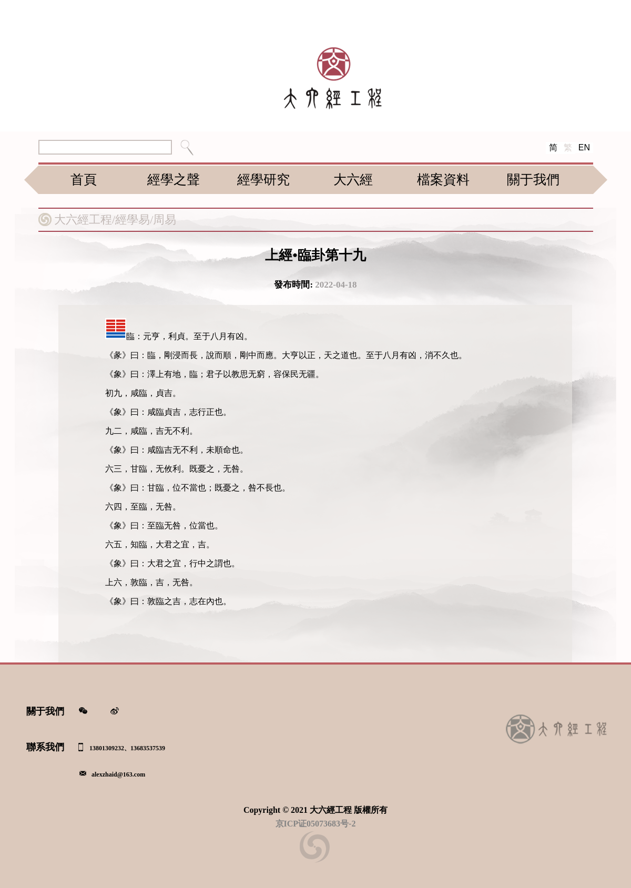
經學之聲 (173, 179)
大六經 (353, 179)
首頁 (83, 179)
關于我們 (533, 179)
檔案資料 (443, 179)
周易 (164, 219)
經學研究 (263, 179)
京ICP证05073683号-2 (316, 823)
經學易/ (134, 219)
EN (584, 147)
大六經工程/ (84, 219)
